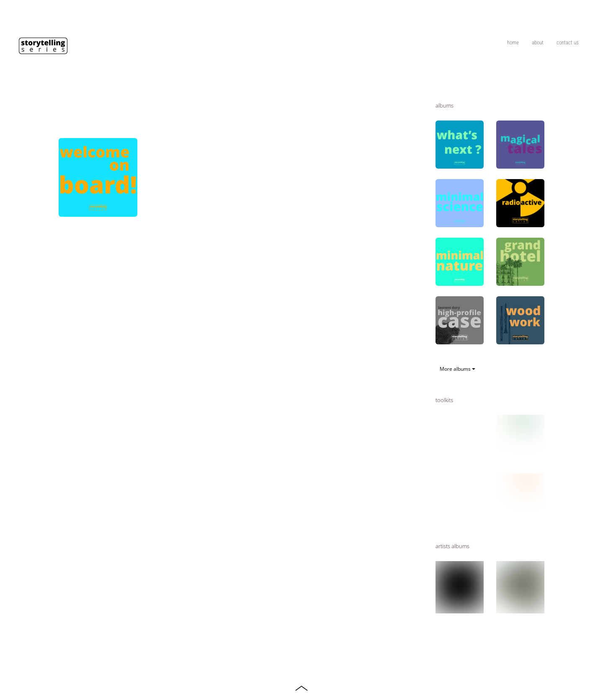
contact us (568, 42)
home (513, 42)
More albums (457, 368)
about (538, 42)
